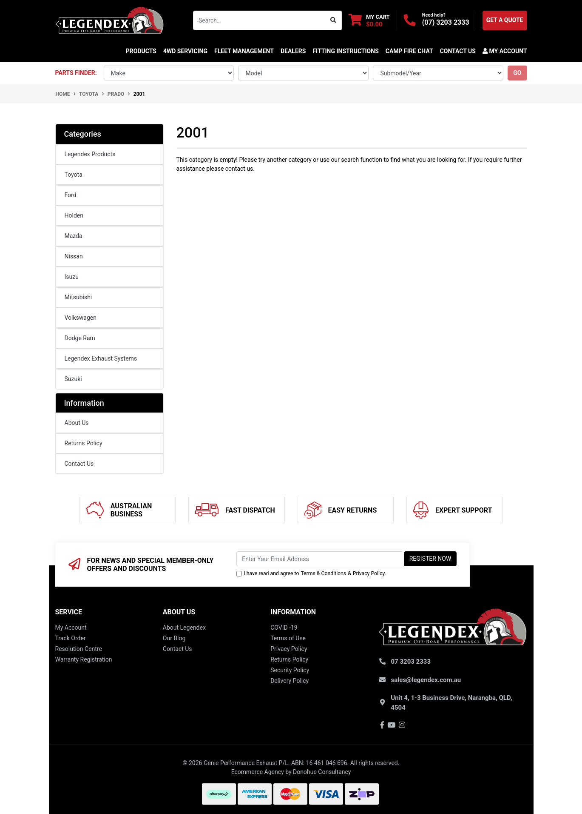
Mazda (73, 235)
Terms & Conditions (323, 573)
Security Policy (289, 670)
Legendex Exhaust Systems (101, 358)
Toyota (73, 174)
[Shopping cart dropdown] (369, 20)
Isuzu (72, 276)
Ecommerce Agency (257, 771)
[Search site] (333, 20)
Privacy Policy (369, 573)
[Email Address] (319, 558)
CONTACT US (458, 51)
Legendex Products (90, 154)
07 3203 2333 (411, 661)
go (517, 72)
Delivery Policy (289, 680)
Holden (74, 215)
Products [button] (141, 51)
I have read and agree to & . (311, 573)
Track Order (70, 638)
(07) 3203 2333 (445, 22)
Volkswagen (81, 317)
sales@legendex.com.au (426, 680)
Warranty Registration (83, 659)
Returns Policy (83, 443)
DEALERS (293, 51)
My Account (71, 627)
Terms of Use (288, 638)
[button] (503, 51)
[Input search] (259, 20)
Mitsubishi (78, 297)
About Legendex (184, 627)
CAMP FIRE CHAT (409, 51)
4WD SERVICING (185, 51)
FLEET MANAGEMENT (244, 51)
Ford (71, 195)
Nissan (74, 256)
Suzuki (73, 378)
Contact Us (79, 463)
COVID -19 (284, 627)
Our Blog (174, 638)
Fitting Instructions (345, 51)
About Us (77, 422)
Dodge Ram (80, 338)
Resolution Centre (78, 648)
